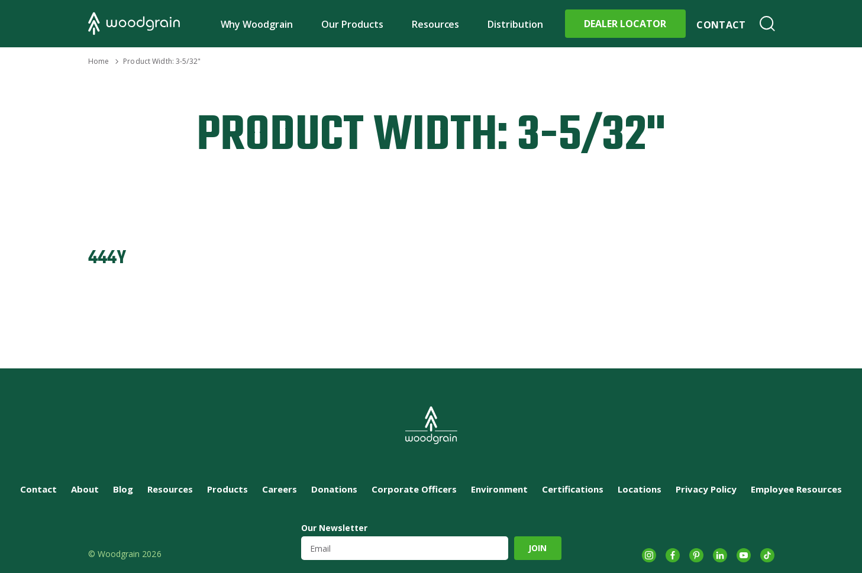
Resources (436, 24)
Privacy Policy (706, 489)
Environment (499, 489)
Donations (334, 489)
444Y (107, 258)
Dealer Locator (625, 23)
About (85, 489)
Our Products (352, 24)
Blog (123, 489)
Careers (279, 489)
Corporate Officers (414, 489)
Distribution (515, 24)
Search (767, 23)
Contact (720, 24)
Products (227, 489)
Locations (639, 489)
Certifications (572, 489)
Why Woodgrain (257, 24)
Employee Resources (796, 489)
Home (98, 61)
